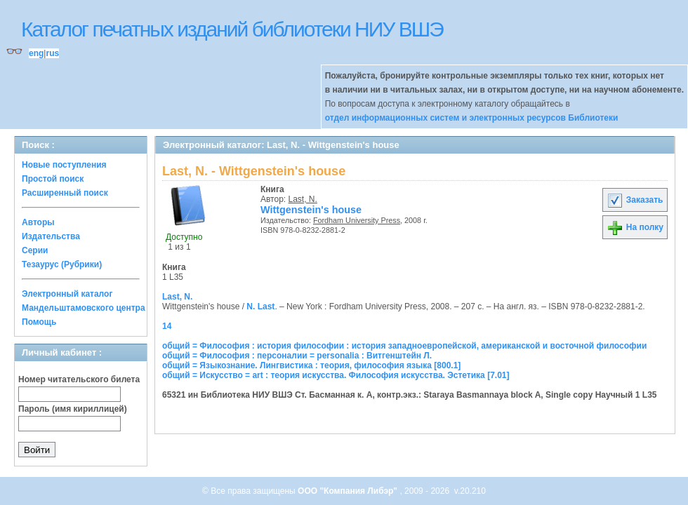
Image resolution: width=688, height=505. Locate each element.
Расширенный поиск (65, 193)
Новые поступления (64, 165)
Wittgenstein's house (311, 209)
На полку (635, 227)
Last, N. (303, 199)
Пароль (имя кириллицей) (72, 409)
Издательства (51, 236)
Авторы (38, 222)
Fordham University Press (356, 220)
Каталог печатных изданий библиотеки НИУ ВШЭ (232, 29)
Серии (35, 250)
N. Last (260, 306)
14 (166, 326)
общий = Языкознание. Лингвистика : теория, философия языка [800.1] (311, 365)
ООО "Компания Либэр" (348, 491)
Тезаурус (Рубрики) (62, 264)
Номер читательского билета (79, 379)
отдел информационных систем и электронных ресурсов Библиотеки (471, 118)
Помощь (39, 322)
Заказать (635, 200)
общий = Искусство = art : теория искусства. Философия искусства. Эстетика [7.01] (335, 375)
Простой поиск (53, 179)
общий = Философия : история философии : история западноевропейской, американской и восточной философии (404, 346)
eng (36, 53)
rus (52, 53)
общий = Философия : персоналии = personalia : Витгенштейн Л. (297, 356)
